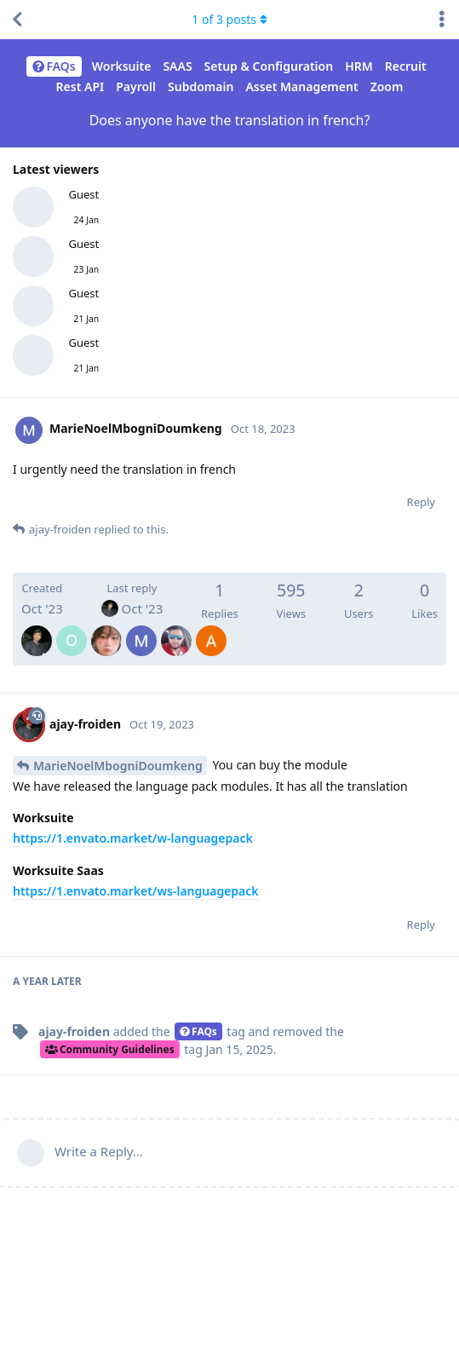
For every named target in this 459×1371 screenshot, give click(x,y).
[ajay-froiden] (36, 629)
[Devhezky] (106, 629)
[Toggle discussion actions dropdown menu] (442, 19)
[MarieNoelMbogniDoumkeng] (141, 629)
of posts (229, 19)
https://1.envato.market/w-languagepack (133, 838)
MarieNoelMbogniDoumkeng (118, 766)
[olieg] (71, 629)
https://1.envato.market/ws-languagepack (136, 891)
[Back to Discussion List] (17, 19)
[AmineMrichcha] (211, 629)
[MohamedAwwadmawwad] (176, 629)
